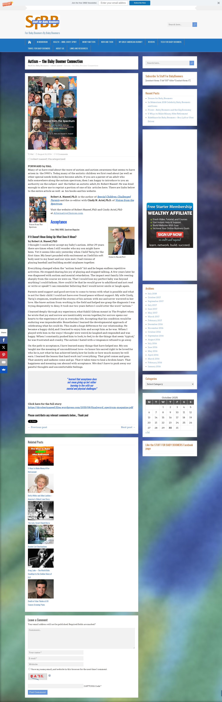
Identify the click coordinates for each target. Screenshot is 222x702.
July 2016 (152, 343)
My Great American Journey (130, 41)
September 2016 (156, 336)
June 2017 (152, 309)
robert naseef (39, 159)
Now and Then (107, 41)
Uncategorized (56, 159)
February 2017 (155, 320)
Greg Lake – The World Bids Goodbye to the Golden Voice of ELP (40, 574)
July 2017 (152, 305)
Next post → (128, 427)
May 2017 (152, 313)
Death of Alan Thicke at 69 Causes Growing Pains (38, 603)
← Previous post (37, 427)
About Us (60, 48)
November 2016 (155, 328)
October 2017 (154, 297)
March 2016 (154, 359)
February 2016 (155, 363)
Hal (31, 154)
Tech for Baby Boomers (171, 41)
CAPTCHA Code (92, 686)
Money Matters (88, 41)
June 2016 (152, 347)
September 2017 (155, 301)
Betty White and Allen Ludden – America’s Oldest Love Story (40, 497)
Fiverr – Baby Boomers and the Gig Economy (169, 110)
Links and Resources (79, 48)
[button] (111, 3)
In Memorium (42, 41)
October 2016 (154, 332)
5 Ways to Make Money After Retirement (39, 470)
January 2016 (154, 366)
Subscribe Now (140, 3)
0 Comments (62, 154)
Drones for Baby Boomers (160, 98)
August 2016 (154, 340)
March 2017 (153, 317)
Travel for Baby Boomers (39, 48)
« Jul (148, 432)
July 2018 (152, 294)
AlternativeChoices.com (68, 213)
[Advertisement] (154, 181)
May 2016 (152, 351)
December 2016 (155, 324)
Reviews (151, 41)
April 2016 (153, 355)
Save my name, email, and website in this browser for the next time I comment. (69, 669)
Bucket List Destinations (37, 546)
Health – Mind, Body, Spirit (65, 41)
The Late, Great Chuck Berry (39, 522)
